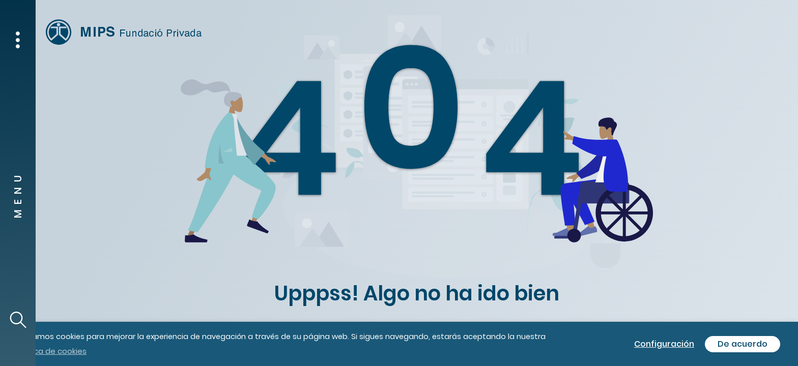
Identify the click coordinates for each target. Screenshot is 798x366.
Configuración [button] (664, 344)
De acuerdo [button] (742, 344)
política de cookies (51, 351)
